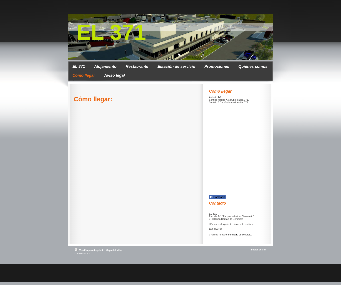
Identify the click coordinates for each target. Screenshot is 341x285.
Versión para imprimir (89, 250)
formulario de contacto (239, 234)
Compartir (217, 197)
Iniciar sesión (258, 249)
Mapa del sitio (114, 250)
